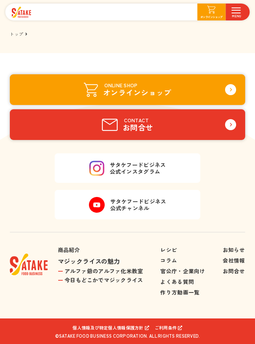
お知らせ (234, 250)
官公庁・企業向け (182, 271)
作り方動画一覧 (180, 292)
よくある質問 (177, 281)
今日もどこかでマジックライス (104, 280)
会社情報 (234, 260)
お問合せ (234, 271)
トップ (16, 34)
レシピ (168, 250)
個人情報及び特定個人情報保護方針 (107, 327)
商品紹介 (69, 250)
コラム (168, 260)
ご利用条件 (166, 327)
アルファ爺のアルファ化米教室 (104, 271)
